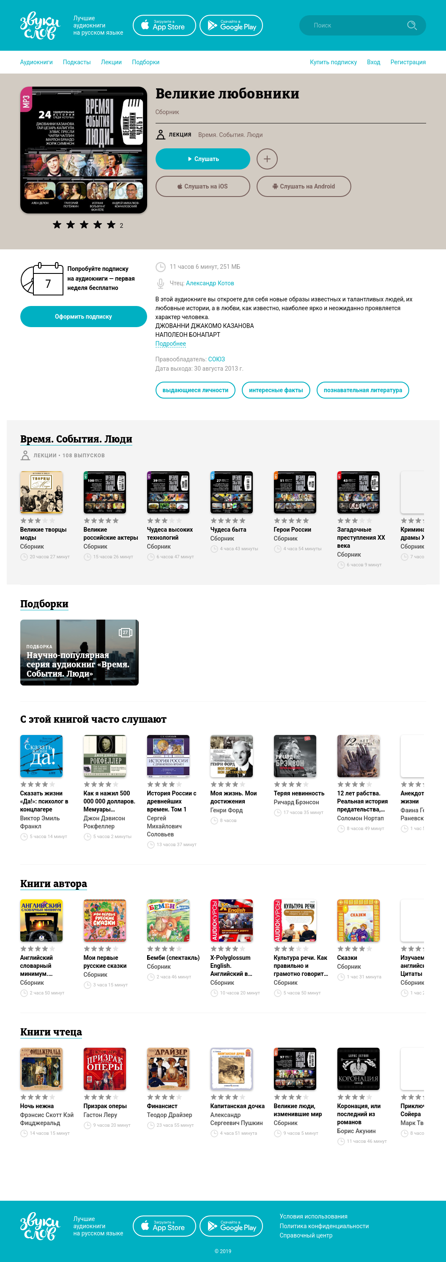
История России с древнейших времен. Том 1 (172, 801)
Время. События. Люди (230, 134)
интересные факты (276, 390)
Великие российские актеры (111, 533)
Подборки (145, 62)
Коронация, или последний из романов (359, 1114)
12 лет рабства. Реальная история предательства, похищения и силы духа (363, 802)
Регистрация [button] (408, 62)
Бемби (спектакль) (173, 957)
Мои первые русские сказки (105, 961)
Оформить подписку (83, 316)
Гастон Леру (101, 1115)
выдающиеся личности (196, 390)
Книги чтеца (51, 1033)
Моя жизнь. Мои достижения (234, 797)
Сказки (347, 957)
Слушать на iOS (202, 186)
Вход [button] (373, 62)
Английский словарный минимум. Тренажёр (36, 966)
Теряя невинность (299, 793)
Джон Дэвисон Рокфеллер (104, 822)
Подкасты (77, 62)
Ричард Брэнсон (296, 802)
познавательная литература (363, 390)
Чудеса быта (228, 529)
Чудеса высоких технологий (170, 533)
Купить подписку (333, 62)
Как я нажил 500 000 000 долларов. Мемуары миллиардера (110, 802)
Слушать (202, 159)
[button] (36, 62)
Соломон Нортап (360, 818)
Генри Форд (227, 810)
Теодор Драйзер (169, 1115)
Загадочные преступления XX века (361, 537)
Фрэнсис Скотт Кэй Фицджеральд (47, 1119)
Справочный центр (306, 1235)
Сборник (32, 546)
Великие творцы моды (43, 533)
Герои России (293, 529)
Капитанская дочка (238, 1106)
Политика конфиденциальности (324, 1226)
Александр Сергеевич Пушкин (237, 1119)
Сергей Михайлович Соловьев (164, 826)
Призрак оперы (105, 1106)
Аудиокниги (36, 62)
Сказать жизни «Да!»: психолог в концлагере (44, 801)
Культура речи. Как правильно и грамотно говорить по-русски (301, 966)
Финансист (162, 1106)
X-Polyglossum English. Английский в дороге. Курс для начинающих (234, 966)
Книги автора (53, 885)
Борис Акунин (356, 1131)
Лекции (111, 62)
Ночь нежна (37, 1106)
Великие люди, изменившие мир (298, 1110)
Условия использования (314, 1216)
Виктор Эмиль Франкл (40, 822)
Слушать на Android (304, 186)
